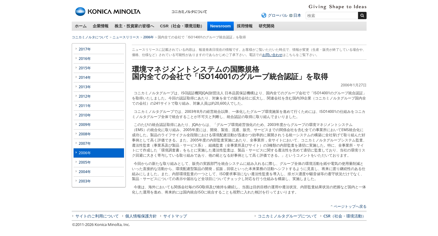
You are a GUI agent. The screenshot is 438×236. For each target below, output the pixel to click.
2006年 (148, 37)
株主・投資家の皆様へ (134, 26)
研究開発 (266, 26)
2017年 (85, 49)
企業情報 (101, 26)
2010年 (85, 115)
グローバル (278, 15)
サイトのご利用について (97, 216)
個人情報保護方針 (141, 216)
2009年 (85, 124)
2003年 (85, 181)
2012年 (85, 96)
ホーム (81, 26)
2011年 (85, 105)
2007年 (85, 143)
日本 (297, 15)
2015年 (85, 68)
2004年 (85, 171)
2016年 (85, 58)
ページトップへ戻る (350, 206)
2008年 (85, 134)
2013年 (85, 86)
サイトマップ (175, 216)
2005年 (85, 162)
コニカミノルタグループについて (287, 216)
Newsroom (220, 26)
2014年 (85, 77)
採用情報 (245, 26)
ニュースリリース (125, 37)
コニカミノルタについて (90, 37)
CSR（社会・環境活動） (182, 26)
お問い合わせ (272, 54)
